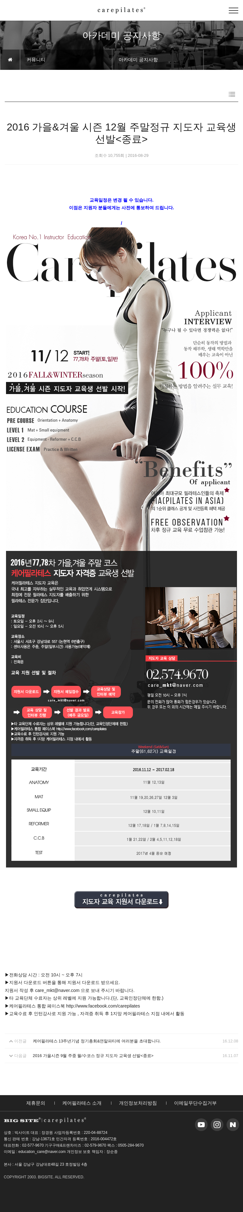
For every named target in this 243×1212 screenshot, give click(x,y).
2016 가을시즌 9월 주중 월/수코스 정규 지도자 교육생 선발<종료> (93, 1055)
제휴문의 (35, 1103)
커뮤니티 (36, 59)
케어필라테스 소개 (82, 1103)
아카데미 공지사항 (138, 59)
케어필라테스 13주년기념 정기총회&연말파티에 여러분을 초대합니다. (97, 1041)
